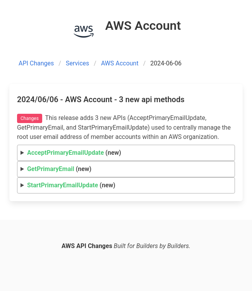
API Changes (36, 63)
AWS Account (120, 63)
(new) (74, 152)
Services (77, 63)
